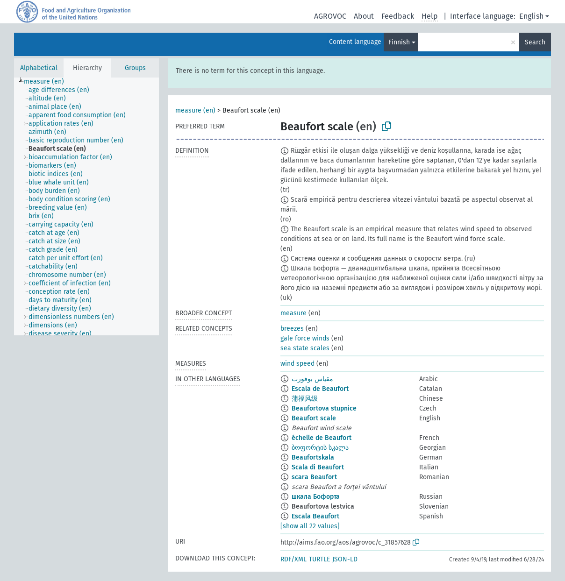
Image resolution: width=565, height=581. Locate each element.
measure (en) (195, 110)
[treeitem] (47, 82)
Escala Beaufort (315, 516)
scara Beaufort (314, 477)
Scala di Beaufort (318, 467)
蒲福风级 (305, 399)
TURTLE (319, 559)
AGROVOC (330, 16)
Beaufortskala (313, 457)
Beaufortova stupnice (324, 408)
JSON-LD (345, 559)
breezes (292, 329)
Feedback (397, 16)
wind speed (297, 364)
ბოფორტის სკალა (320, 448)
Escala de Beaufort (320, 389)
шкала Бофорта (316, 497)
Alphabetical (38, 68)
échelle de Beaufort (321, 438)
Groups (135, 68)
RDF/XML (293, 559)
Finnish (399, 42)
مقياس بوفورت (312, 379)
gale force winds (304, 338)
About (364, 16)
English (531, 16)
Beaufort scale (314, 418)
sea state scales (304, 348)
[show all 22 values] (310, 526)
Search (535, 42)
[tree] (86, 206)
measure (293, 313)
